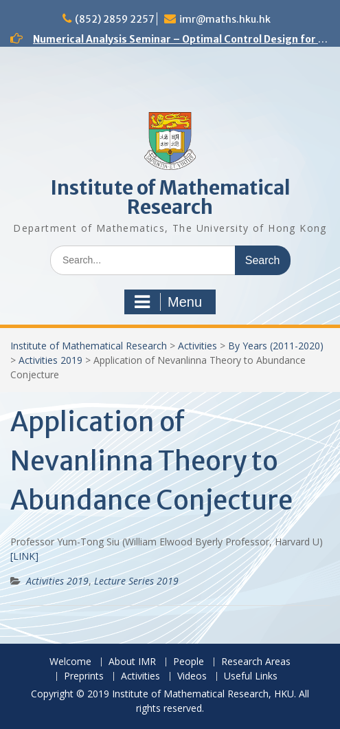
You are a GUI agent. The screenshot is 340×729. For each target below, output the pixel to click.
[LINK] (24, 556)
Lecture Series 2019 (136, 580)
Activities (197, 345)
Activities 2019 (50, 360)
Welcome (70, 661)
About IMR (132, 661)
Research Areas (256, 661)
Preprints (84, 676)
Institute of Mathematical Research (170, 197)
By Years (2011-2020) (276, 345)
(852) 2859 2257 (115, 19)
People (188, 661)
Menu (168, 302)
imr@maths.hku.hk (225, 19)
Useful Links (250, 676)
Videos (192, 676)
